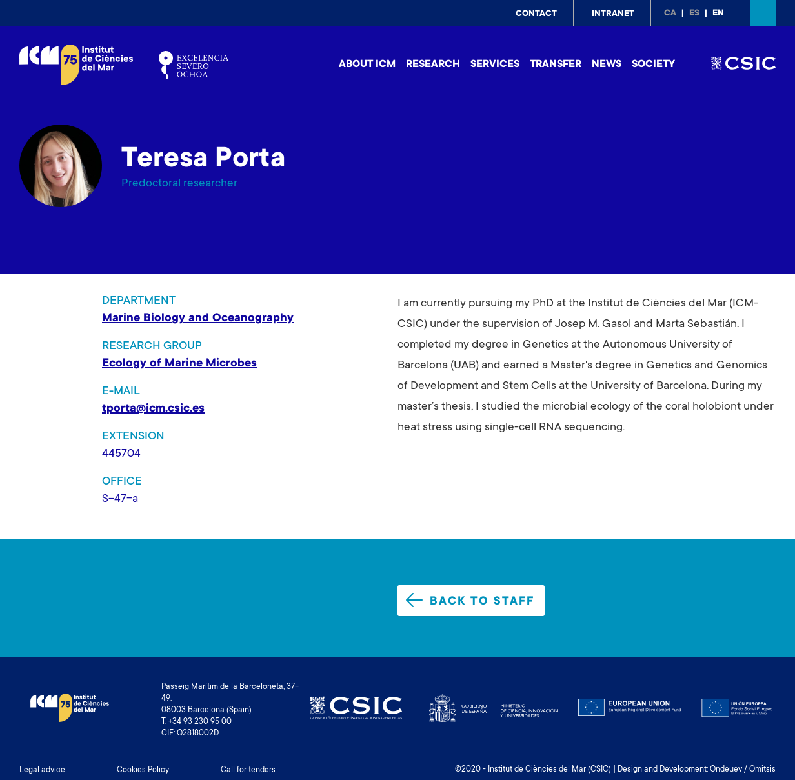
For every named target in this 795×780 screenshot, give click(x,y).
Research (433, 64)
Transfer (555, 64)
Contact (536, 14)
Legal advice (42, 770)
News (606, 64)
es (694, 13)
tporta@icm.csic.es (153, 409)
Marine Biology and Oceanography (198, 318)
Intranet (613, 14)
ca (670, 13)
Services (494, 64)
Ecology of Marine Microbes (179, 363)
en (718, 13)
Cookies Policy (143, 770)
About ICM (367, 64)
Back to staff (470, 600)
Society (653, 64)
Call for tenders (248, 770)
